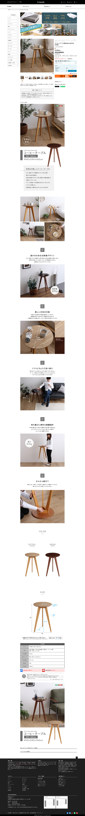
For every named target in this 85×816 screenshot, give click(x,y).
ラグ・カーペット (11, 29)
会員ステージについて (42, 784)
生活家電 (9, 65)
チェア (9, 51)
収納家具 (9, 40)
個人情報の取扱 (33, 812)
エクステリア (10, 57)
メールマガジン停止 (41, 782)
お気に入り (69, 2)
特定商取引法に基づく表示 (24, 812)
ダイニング (10, 43)
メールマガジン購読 (41, 781)
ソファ (9, 18)
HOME (9, 9)
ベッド (9, 20)
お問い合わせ (15, 812)
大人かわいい (47, 6)
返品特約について (58, 81)
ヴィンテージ (26, 6)
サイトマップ (40, 812)
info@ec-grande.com (16, 803)
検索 (20, 2)
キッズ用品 (24, 787)
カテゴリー (10, 776)
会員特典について (61, 784)
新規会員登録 (40, 778)
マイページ (40, 779)
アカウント (63, 2)
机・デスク (24, 779)
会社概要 (9, 812)
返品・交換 (61, 760)
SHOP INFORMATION (12, 794)
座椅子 (9, 54)
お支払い (39, 760)
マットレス (10, 23)
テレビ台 (9, 34)
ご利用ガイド (30, 768)
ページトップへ (77, 758)
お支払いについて (61, 781)
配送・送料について (62, 779)
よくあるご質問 (61, 785)
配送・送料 (10, 760)
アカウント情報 (41, 776)
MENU (9, 6)
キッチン (9, 37)
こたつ (9, 32)
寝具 (9, 26)
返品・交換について (62, 782)
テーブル (12, 9)
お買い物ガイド (61, 776)
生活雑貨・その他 (11, 62)
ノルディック (68, 6)
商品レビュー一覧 (41, 785)
